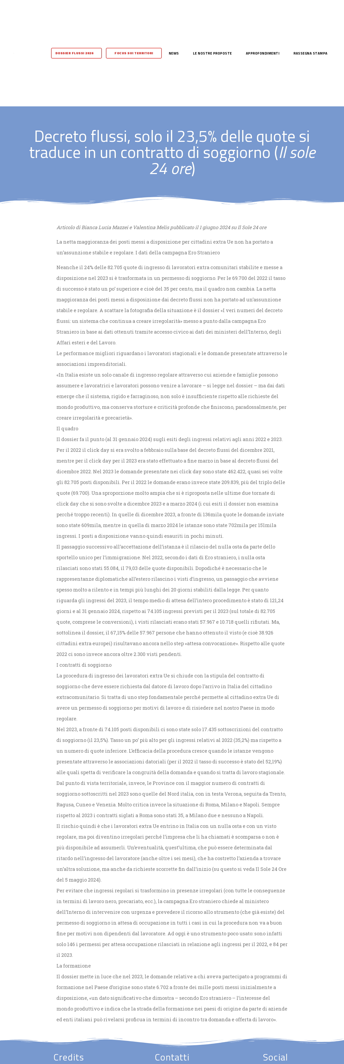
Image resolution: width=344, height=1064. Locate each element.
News (174, 53)
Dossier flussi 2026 (74, 53)
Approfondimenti (263, 53)
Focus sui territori (133, 53)
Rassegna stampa (310, 53)
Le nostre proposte (212, 53)
